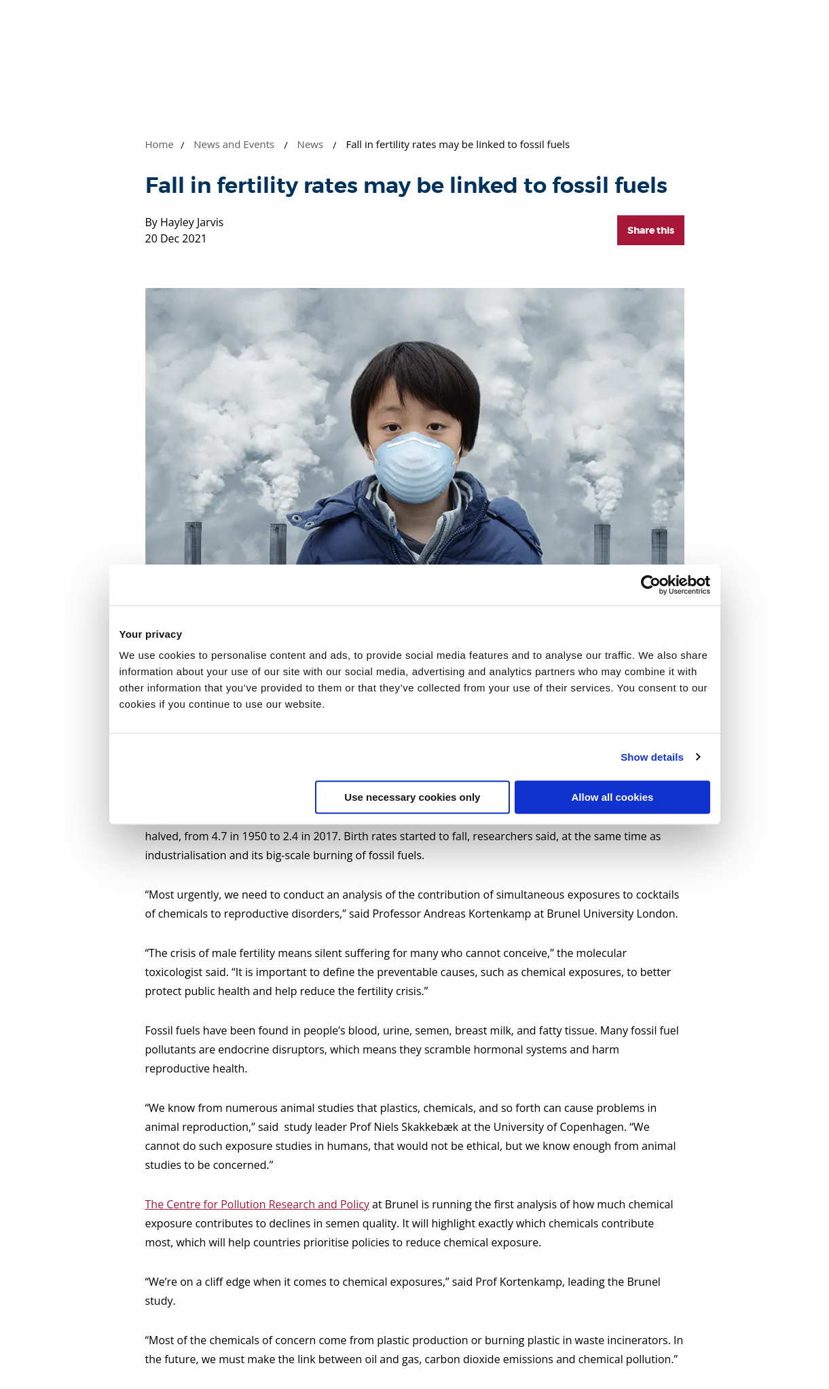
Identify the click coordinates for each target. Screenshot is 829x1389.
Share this (650, 230)
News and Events (234, 144)
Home (159, 144)
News (310, 144)
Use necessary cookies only (412, 797)
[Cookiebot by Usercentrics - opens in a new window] (650, 585)
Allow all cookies (613, 797)
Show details (652, 757)
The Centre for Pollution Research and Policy (257, 1204)
